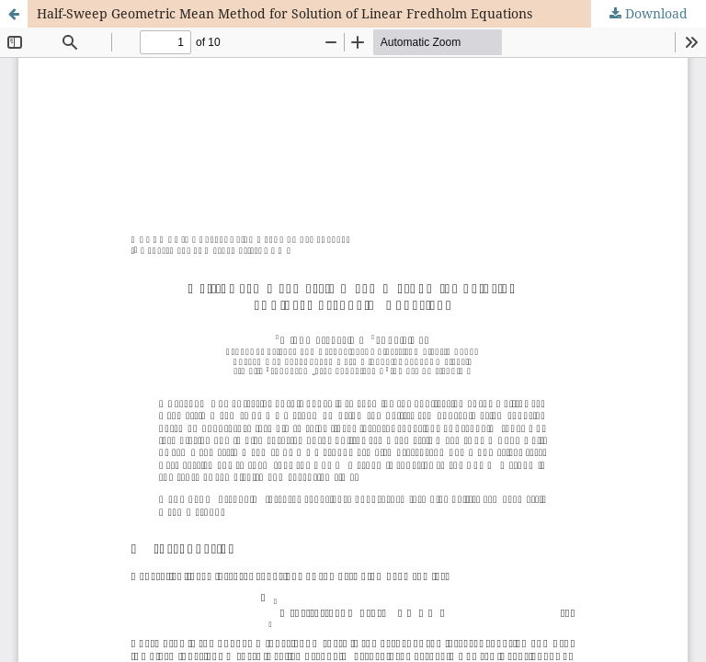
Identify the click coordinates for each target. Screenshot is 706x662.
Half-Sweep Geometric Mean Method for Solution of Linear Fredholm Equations (284, 13)
